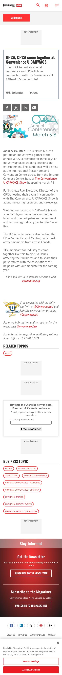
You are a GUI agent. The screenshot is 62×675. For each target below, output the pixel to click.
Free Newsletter (31, 429)
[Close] (58, 643)
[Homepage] (12, 5)
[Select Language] (47, 5)
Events (8, 468)
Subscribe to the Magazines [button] (31, 605)
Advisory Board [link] (37, 635)
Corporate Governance (35, 475)
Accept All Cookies (31, 669)
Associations (11, 475)
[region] (31, 657)
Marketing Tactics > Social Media (21, 511)
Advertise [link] (22, 635)
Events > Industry (27, 468)
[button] (57, 5)
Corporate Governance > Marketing (22, 482)
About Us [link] (11, 635)
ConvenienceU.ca (27, 326)
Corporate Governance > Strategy (22, 490)
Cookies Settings (31, 661)
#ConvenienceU (29, 314)
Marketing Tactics (14, 497)
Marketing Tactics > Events (18, 504)
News (7, 353)
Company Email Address (21, 419)
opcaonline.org (31, 281)
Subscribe (16, 18)
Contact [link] (52, 635)
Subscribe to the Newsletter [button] (31, 573)
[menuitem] (7, 107)
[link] (7, 107)
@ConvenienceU (43, 306)
